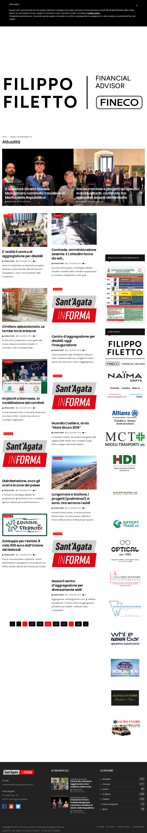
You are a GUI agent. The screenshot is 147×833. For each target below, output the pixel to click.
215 (32, 624)
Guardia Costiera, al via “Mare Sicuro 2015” (70, 425)
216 (40, 624)
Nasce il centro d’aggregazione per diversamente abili (67, 584)
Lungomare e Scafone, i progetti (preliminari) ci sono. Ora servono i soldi (70, 498)
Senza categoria (110, 804)
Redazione (10, 201)
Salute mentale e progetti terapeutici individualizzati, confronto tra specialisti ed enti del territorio (107, 193)
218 (56, 624)
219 (64, 624)
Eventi (105, 789)
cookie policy (93, 13)
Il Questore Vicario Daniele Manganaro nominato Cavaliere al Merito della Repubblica (35, 193)
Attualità (10, 184)
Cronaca (74, 779)
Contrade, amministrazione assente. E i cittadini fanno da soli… (73, 254)
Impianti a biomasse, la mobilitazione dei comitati (23, 400)
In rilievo (20, 184)
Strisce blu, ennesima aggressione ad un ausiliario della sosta (81, 784)
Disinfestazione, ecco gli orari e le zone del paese (21, 482)
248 (78, 624)
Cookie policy (138, 826)
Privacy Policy (123, 826)
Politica (105, 799)
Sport (105, 809)
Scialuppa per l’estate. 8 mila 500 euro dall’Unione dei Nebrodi (22, 544)
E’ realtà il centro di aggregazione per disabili (22, 253)
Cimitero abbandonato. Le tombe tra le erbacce (23, 328)
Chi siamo (110, 826)
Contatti (100, 826)
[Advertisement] (74, 38)
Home (4, 137)
